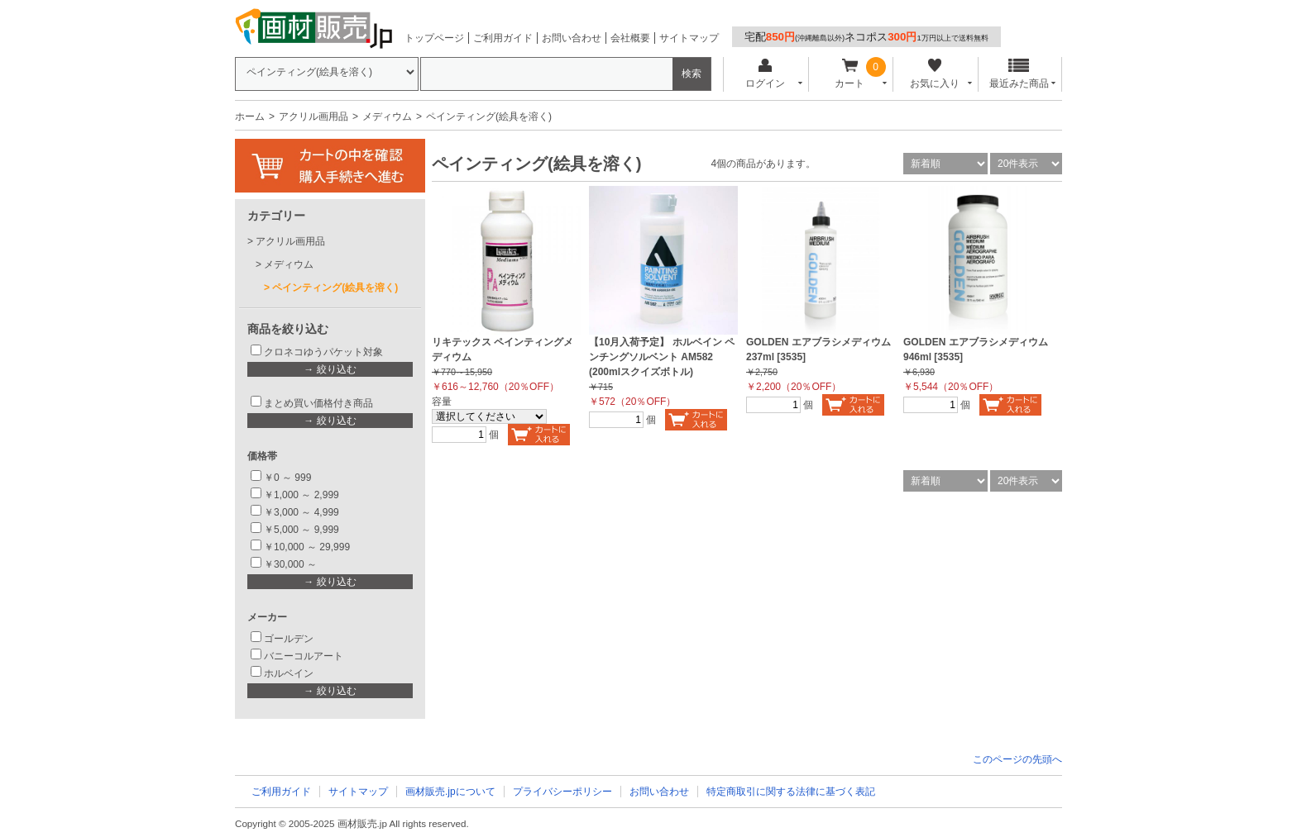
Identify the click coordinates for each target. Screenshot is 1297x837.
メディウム (387, 116)
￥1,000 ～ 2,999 (301, 495)
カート (849, 74)
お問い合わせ (571, 38)
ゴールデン (288, 638)
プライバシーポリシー (562, 791)
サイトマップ (689, 38)
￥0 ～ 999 (287, 477)
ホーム (250, 116)
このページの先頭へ (1017, 759)
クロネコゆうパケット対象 (323, 352)
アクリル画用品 (313, 116)
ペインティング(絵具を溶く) (335, 287)
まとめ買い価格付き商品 (318, 403)
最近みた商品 (1019, 74)
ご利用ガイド (503, 38)
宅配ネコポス (866, 37)
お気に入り (934, 74)
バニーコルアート (303, 656)
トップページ (434, 38)
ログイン (764, 74)
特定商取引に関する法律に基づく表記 (790, 791)
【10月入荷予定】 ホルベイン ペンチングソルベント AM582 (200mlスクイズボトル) (662, 357)
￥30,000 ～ (291, 564)
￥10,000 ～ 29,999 (307, 547)
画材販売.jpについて (450, 791)
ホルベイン (288, 673)
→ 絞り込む (330, 369)
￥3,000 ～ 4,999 (301, 512)
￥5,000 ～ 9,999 (301, 529)
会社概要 (630, 38)
